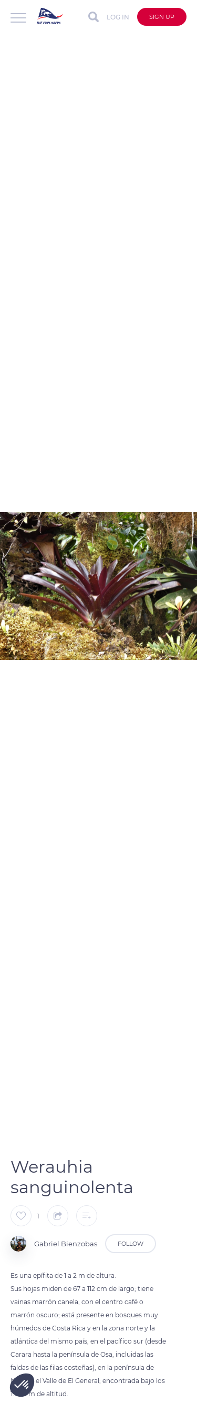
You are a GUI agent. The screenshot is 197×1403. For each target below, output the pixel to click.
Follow (130, 1243)
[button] (22, 1385)
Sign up (161, 17)
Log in (118, 17)
